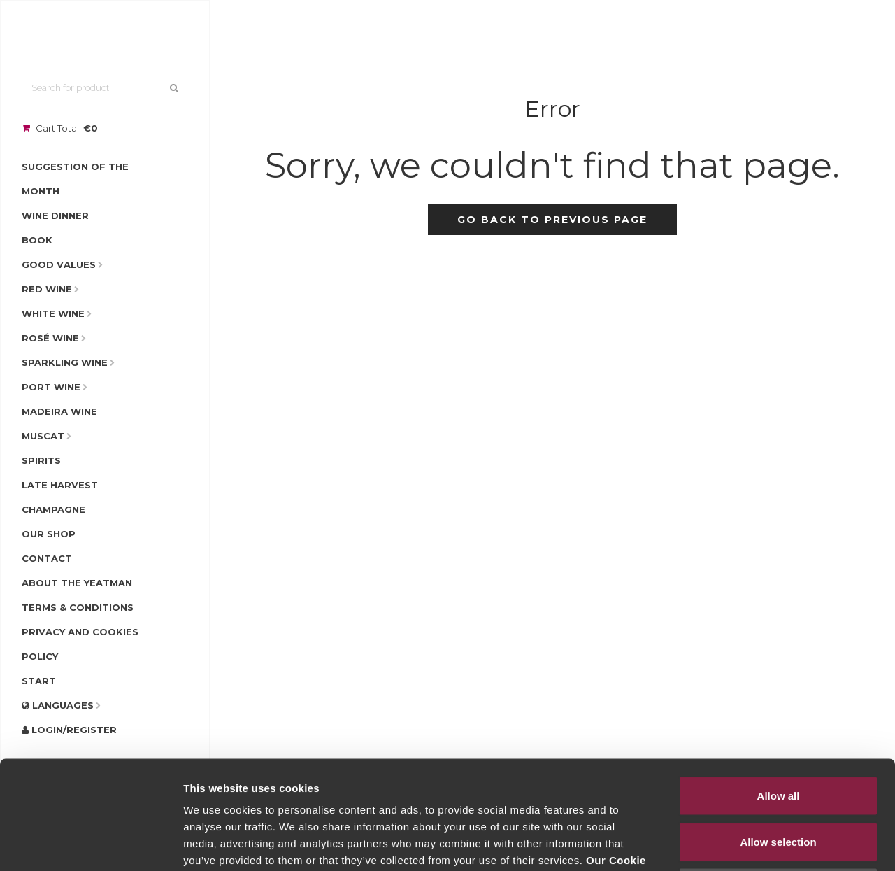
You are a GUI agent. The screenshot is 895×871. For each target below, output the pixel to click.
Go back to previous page (552, 219)
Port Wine (51, 386)
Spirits (41, 460)
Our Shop (49, 533)
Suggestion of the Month (75, 179)
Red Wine (47, 289)
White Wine (53, 313)
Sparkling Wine (65, 362)
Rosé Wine (50, 338)
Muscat (43, 435)
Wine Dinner (55, 215)
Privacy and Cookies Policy (80, 644)
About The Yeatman (77, 582)
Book (37, 240)
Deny (779, 779)
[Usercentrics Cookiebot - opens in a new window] (90, 843)
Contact (47, 558)
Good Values (59, 264)
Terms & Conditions (78, 607)
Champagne (53, 509)
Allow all (778, 687)
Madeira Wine (59, 411)
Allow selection (778, 733)
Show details (733, 843)
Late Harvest (60, 484)
